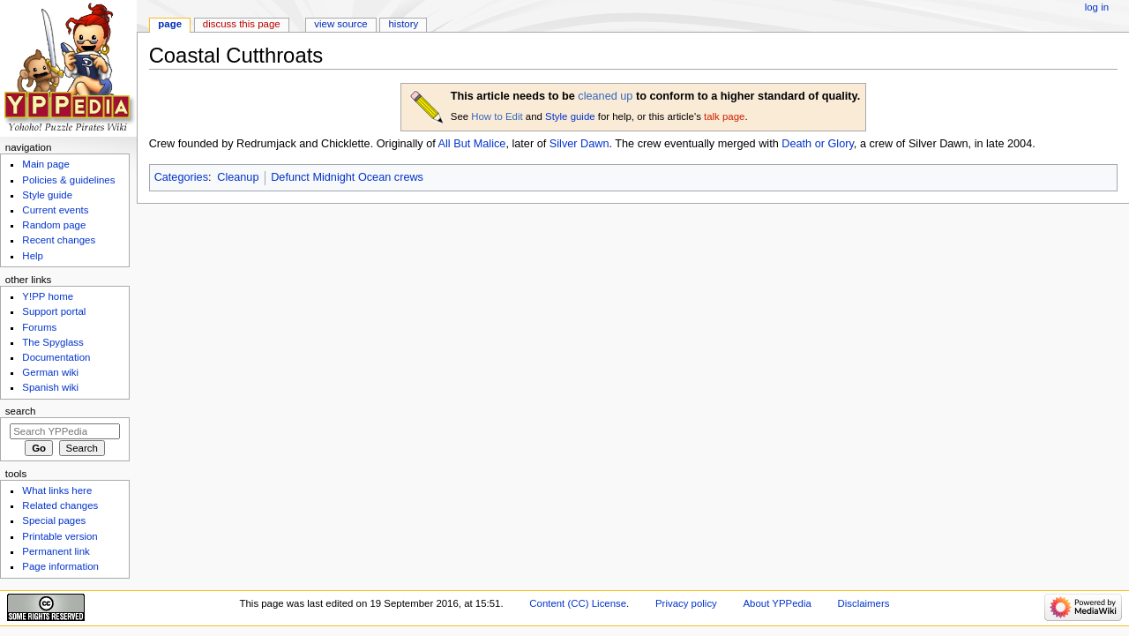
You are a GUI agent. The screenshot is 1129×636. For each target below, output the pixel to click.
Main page (46, 164)
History (404, 24)
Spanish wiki (50, 387)
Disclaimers (863, 603)
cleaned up (605, 96)
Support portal (54, 311)
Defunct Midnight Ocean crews (347, 177)
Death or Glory (817, 144)
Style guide (570, 116)
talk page (724, 116)
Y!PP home (47, 296)
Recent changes (58, 240)
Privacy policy (686, 603)
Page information (60, 566)
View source (340, 24)
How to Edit (496, 116)
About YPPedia (777, 603)
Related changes (60, 505)
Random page (54, 225)
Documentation (56, 357)
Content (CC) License (577, 603)
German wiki (50, 372)
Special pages (54, 520)
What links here (57, 490)
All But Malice (472, 144)
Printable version (59, 536)
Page (170, 24)
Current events (55, 210)
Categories (181, 177)
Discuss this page (241, 24)
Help (32, 256)
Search (20, 411)
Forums (39, 327)
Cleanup (237, 177)
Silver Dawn (579, 144)
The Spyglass (52, 342)
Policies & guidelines (68, 180)
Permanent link (55, 551)
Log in (1097, 7)
